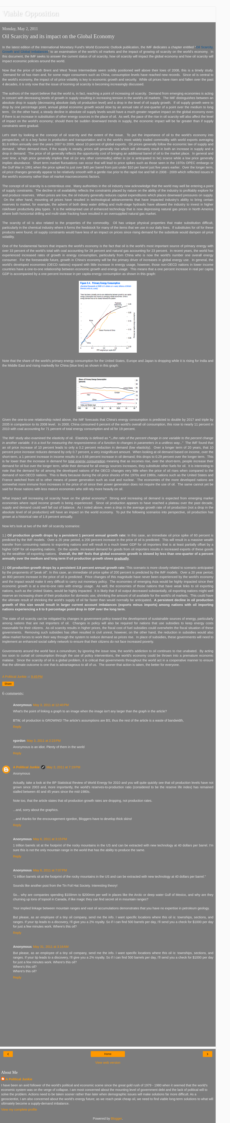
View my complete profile (19, 1109)
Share (8, 683)
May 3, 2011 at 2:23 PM (44, 740)
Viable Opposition (30, 13)
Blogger (116, 1118)
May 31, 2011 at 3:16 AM (51, 946)
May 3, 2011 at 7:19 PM (63, 767)
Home (107, 1054)
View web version (107, 1062)
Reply (17, 727)
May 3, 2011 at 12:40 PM (51, 705)
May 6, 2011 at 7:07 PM (50, 870)
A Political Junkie (26, 767)
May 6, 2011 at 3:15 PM (50, 839)
